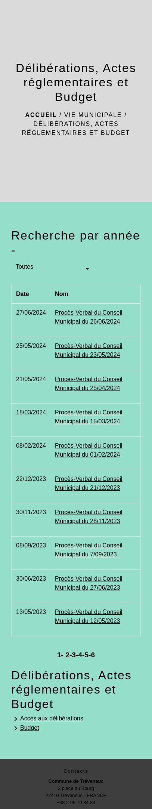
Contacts (76, 771)
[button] (52, 269)
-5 (85, 655)
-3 (72, 655)
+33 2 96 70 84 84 (76, 802)
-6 (92, 655)
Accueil (41, 115)
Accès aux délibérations (47, 718)
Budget (25, 728)
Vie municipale (93, 115)
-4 (79, 655)
